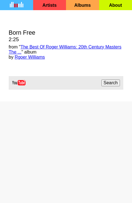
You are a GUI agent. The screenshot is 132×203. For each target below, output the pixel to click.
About (115, 5)
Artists (49, 5)
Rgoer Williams (30, 57)
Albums (82, 5)
